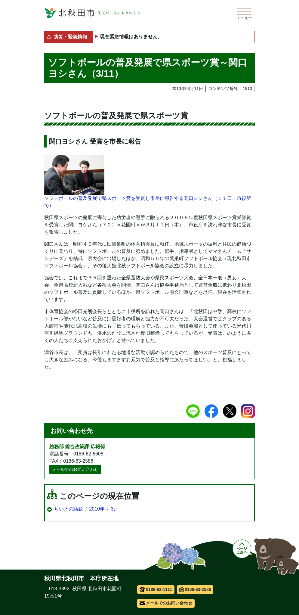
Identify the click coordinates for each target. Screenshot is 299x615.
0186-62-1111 (156, 589)
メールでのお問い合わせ (75, 469)
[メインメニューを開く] (244, 12)
